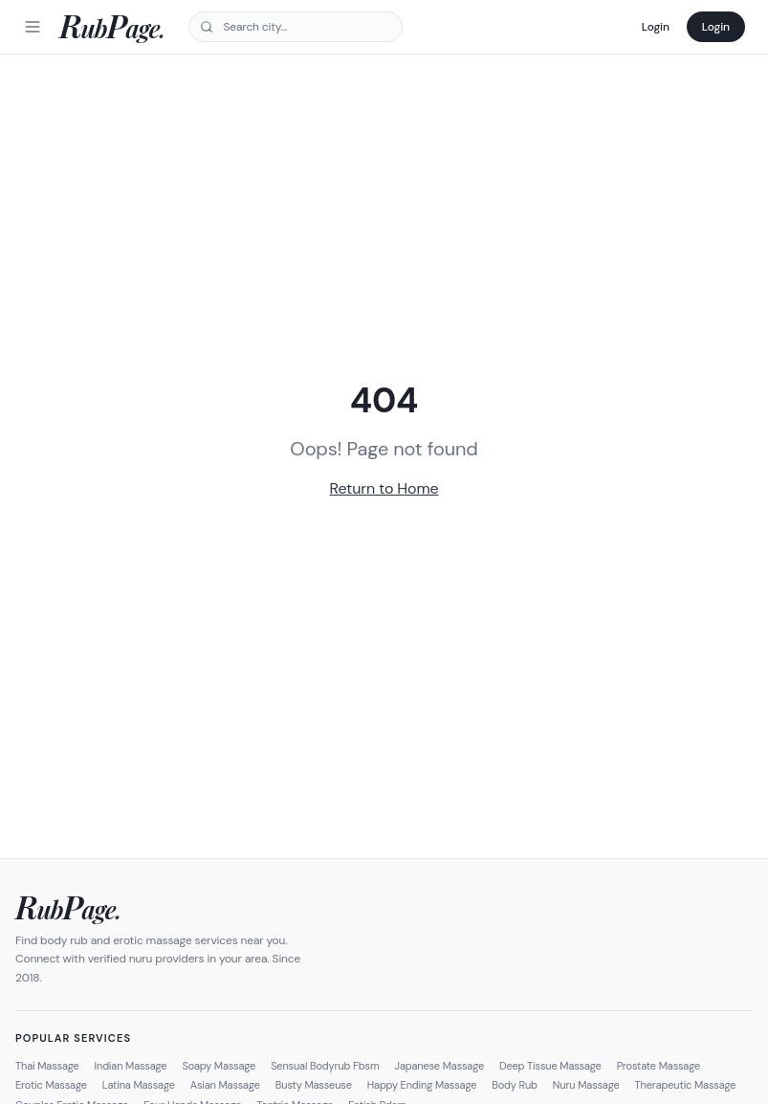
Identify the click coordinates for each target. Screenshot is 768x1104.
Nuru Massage (586, 1085)
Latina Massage (138, 1085)
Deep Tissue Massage (550, 1065)
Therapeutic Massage (685, 1085)
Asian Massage (225, 1085)
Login (655, 26)
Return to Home (384, 488)
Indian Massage (131, 1065)
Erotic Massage (51, 1085)
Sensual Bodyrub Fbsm (325, 1065)
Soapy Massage (218, 1065)
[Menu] (32, 26)
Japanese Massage (440, 1065)
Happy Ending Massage (422, 1085)
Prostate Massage (658, 1065)
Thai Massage (47, 1065)
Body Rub (515, 1085)
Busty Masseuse (313, 1085)
